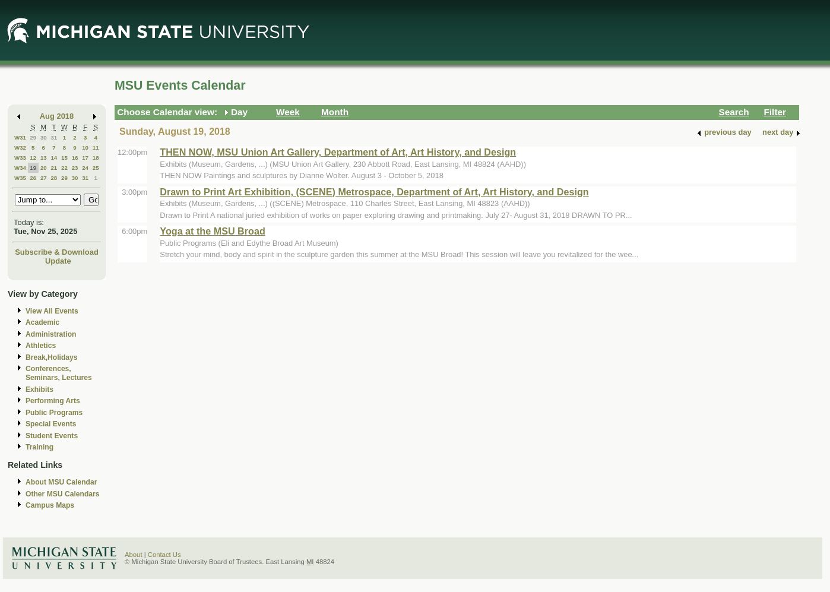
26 (33, 178)
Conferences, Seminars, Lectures (59, 373)
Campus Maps (50, 505)
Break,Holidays (52, 357)
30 (43, 137)
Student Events (52, 436)
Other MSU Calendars (63, 494)
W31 (20, 137)
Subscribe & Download (57, 252)
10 (85, 147)
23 (75, 167)
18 (96, 157)
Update (58, 261)
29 (33, 137)
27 (43, 178)
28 (53, 178)
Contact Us (164, 554)
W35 (20, 178)
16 (75, 157)
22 (64, 167)
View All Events (52, 311)
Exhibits (39, 389)
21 (53, 167)
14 (53, 157)
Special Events (51, 424)
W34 (20, 167)
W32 (20, 147)
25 (96, 167)
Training (39, 447)
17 (85, 157)
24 (85, 167)
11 (96, 147)
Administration (51, 334)
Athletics (41, 345)
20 (43, 167)
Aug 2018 (57, 116)
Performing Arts (53, 401)
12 (33, 157)
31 (53, 137)
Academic (42, 322)
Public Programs (54, 413)
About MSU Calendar (61, 482)
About (133, 554)
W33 (20, 157)
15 (64, 157)
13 (43, 157)
